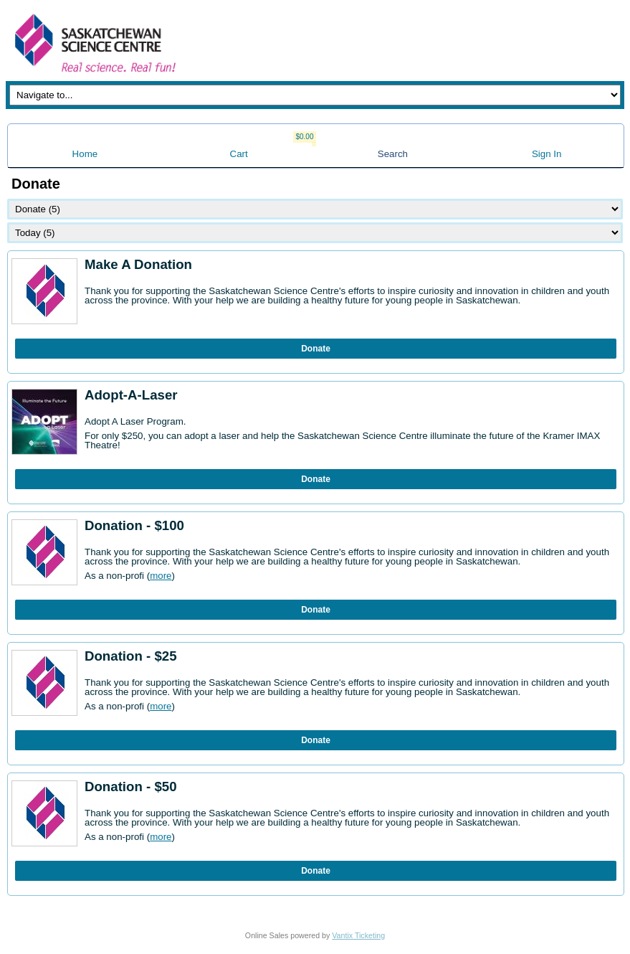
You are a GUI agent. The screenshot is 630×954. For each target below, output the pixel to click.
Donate (315, 349)
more (160, 575)
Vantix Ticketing (358, 935)
